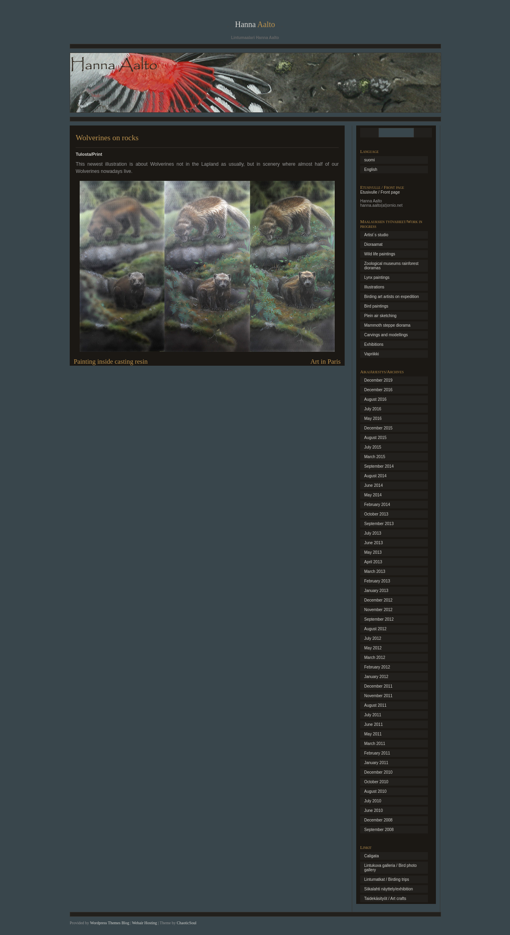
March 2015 (374, 457)
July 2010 (372, 801)
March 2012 (374, 657)
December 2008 (378, 820)
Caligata (371, 856)
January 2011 (376, 763)
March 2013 (374, 571)
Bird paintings (376, 306)
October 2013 (376, 514)
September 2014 (379, 466)
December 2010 (378, 772)
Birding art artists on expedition (391, 296)
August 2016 (375, 399)
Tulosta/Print (89, 154)
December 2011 (378, 686)
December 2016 (378, 390)
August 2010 (375, 791)
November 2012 (378, 610)
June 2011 (373, 724)
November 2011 (378, 696)
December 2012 (378, 600)
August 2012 (375, 629)
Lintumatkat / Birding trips (386, 879)
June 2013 (373, 543)
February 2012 (377, 667)
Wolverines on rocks (107, 137)
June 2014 (373, 485)
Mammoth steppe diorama (387, 325)
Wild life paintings (379, 254)
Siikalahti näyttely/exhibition (388, 889)
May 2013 (373, 552)
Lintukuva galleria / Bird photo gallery (390, 867)
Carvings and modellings (386, 335)
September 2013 (379, 523)
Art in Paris (325, 361)
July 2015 (372, 447)
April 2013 (373, 562)
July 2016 (372, 409)
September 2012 (379, 619)
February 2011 (377, 753)
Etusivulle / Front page (380, 192)
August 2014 (375, 476)
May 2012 (373, 648)
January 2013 (376, 590)
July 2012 (372, 638)
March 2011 (374, 743)
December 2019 (378, 380)
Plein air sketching (380, 316)
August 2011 (375, 705)
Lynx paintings (377, 277)
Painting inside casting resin (111, 361)
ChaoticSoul (186, 923)
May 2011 (373, 734)
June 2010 (373, 810)
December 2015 (378, 428)
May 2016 (373, 418)
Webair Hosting (144, 923)
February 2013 (377, 581)
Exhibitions (373, 344)
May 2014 (373, 495)
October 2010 (376, 782)
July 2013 (372, 533)
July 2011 (372, 715)
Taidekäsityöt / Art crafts (385, 898)
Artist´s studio (376, 235)
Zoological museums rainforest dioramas (391, 265)
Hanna (255, 24)
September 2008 (379, 829)
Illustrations (374, 287)
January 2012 (376, 676)
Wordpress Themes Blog (109, 923)
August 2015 (375, 437)
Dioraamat (373, 244)
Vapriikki (371, 354)
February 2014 (377, 504)
